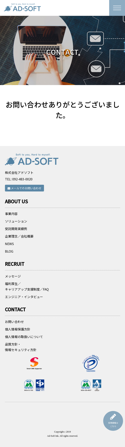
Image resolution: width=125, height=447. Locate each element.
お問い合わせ (14, 321)
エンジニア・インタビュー (24, 296)
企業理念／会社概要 (19, 236)
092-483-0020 (22, 179)
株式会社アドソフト (19, 172)
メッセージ (13, 276)
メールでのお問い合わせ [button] (24, 188)
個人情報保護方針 (17, 329)
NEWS (9, 243)
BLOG (9, 251)
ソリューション (16, 221)
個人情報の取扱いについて (24, 336)
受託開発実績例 (16, 228)
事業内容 (11, 213)
